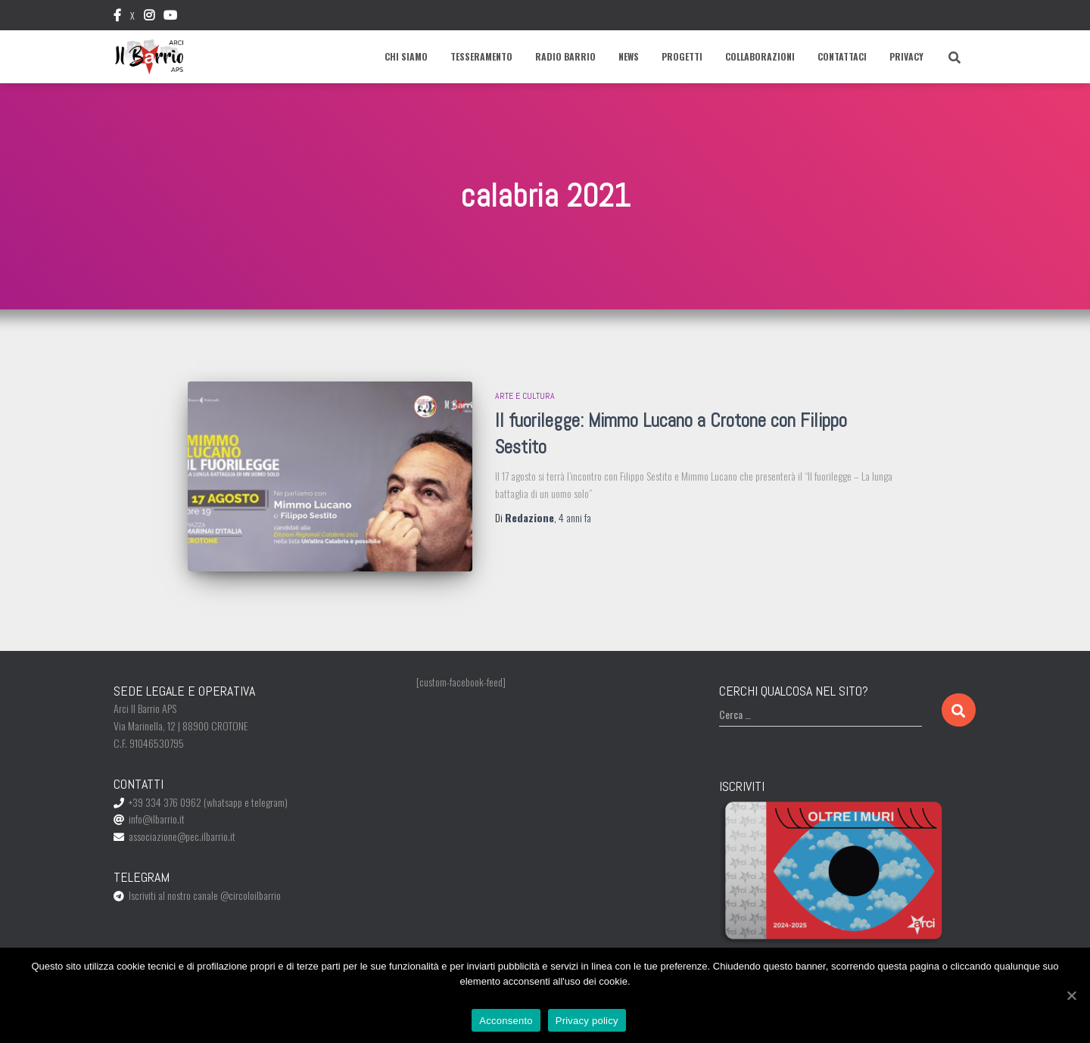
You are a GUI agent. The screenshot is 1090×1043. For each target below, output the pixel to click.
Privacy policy (587, 1020)
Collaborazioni (760, 56)
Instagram (149, 17)
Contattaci (842, 56)
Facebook (117, 17)
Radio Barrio (565, 56)
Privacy (906, 56)
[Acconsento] (1071, 995)
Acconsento (505, 1020)
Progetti (682, 56)
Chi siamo (406, 56)
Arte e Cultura (525, 396)
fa (575, 517)
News (628, 56)
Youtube (170, 17)
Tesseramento (481, 56)
